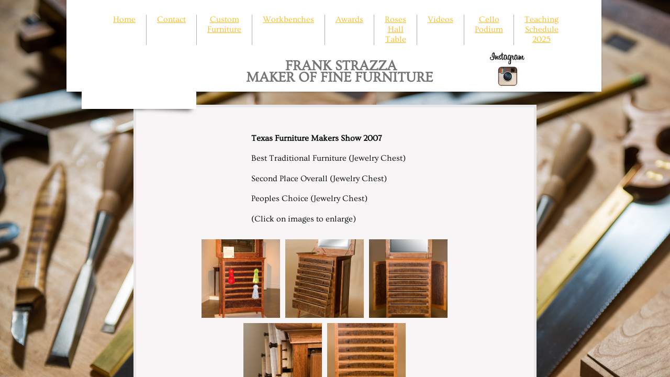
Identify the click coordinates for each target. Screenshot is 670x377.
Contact (171, 19)
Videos (440, 19)
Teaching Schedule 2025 (541, 29)
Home (124, 19)
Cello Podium (489, 24)
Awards (349, 19)
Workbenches (288, 19)
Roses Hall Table (395, 29)
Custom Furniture (224, 24)
